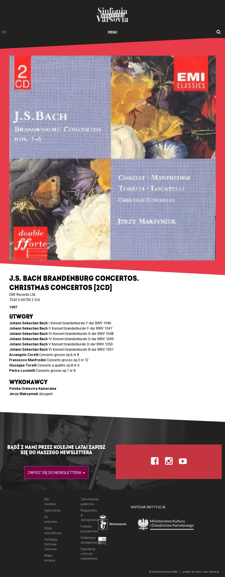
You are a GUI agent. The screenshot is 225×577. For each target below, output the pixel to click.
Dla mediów (50, 501)
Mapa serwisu (49, 558)
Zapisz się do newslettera (55, 472)
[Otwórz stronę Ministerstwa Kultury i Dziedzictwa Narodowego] (166, 524)
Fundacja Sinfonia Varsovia (50, 544)
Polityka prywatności (86, 529)
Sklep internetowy (50, 530)
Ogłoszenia (50, 510)
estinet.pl (214, 571)
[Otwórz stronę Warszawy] (112, 523)
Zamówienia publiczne (86, 501)
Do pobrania (50, 519)
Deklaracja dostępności (86, 540)
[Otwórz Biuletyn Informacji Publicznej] (102, 542)
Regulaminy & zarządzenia (86, 515)
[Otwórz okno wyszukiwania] (218, 32)
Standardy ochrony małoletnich (86, 554)
